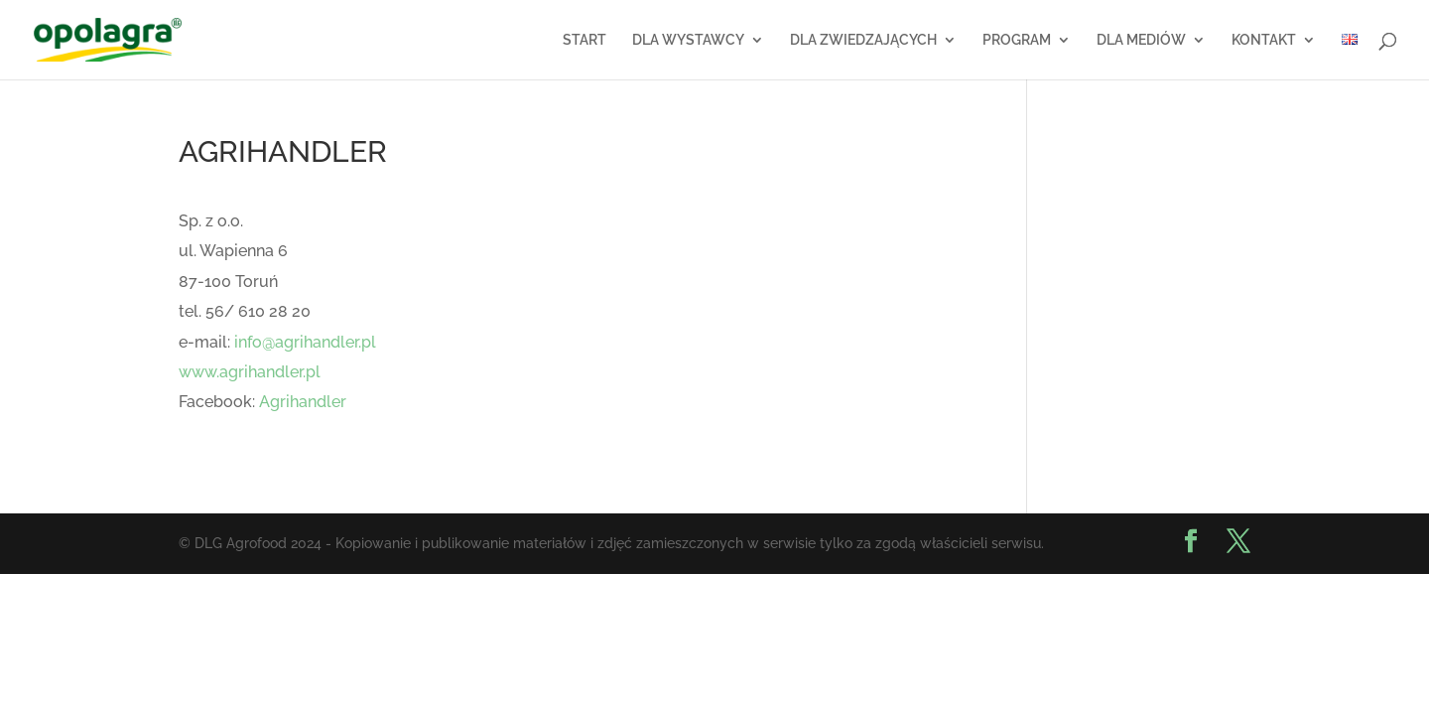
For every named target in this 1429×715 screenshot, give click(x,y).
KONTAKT (1264, 40)
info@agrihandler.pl (305, 342)
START (584, 40)
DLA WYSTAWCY (688, 40)
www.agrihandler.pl (250, 371)
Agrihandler (302, 401)
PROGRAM (1016, 40)
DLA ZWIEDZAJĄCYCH (863, 40)
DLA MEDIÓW (1141, 40)
